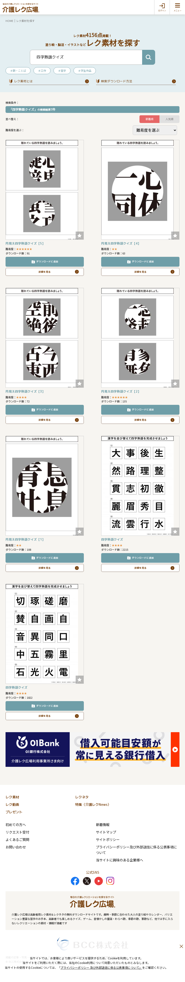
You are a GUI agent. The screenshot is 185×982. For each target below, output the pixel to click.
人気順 (169, 119)
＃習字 (62, 70)
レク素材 (12, 797)
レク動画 (12, 804)
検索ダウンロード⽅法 (116, 81)
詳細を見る (45, 271)
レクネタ (82, 797)
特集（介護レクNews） (93, 804)
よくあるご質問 (17, 839)
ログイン (162, 10)
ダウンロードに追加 (47, 261)
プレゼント (14, 812)
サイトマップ (106, 831)
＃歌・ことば (18, 70)
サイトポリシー (107, 839)
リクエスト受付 (17, 831)
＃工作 (42, 70)
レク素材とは (23, 81)
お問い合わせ (16, 846)
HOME (9, 21)
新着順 (149, 119)
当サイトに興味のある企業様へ (119, 859)
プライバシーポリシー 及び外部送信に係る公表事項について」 (101, 967)
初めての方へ (16, 824)
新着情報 (102, 824)
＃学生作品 (84, 70)
